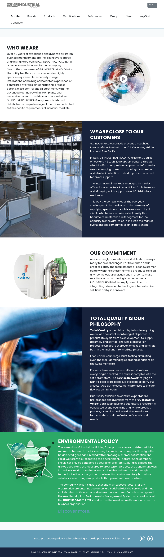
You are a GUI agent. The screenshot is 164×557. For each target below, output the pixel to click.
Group (114, 16)
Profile (15, 16)
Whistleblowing (75, 538)
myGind (145, 16)
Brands (31, 16)
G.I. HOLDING (15, 65)
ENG (151, 5)
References (95, 16)
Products (49, 16)
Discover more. (74, 511)
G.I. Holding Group (118, 538)
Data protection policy (48, 538)
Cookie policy (96, 538)
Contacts (17, 23)
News (129, 16)
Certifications (71, 16)
